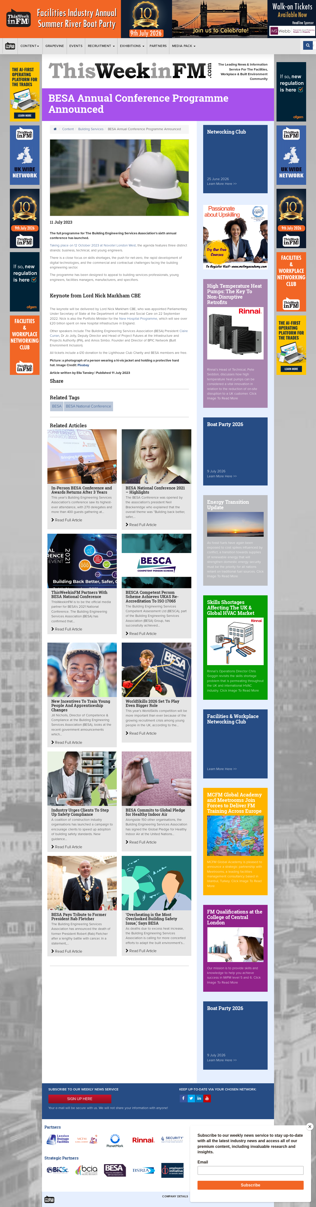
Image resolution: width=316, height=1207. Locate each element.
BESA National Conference (88, 406)
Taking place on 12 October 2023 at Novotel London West (93, 245)
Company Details (175, 1196)
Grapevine (54, 46)
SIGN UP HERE (79, 1098)
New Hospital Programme (138, 319)
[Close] (310, 1126)
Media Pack (184, 46)
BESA (56, 406)
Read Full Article (66, 520)
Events (75, 46)
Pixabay (83, 365)
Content (30, 46)
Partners (158, 46)
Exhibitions (132, 46)
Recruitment (101, 46)
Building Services (90, 129)
